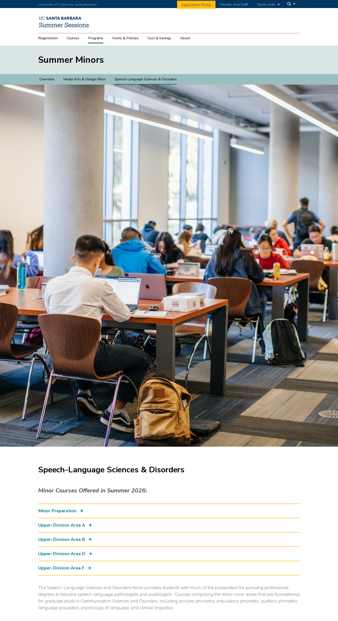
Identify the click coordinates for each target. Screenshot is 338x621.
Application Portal (196, 5)
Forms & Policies (125, 40)
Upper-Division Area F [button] (61, 568)
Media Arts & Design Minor (84, 79)
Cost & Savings (159, 40)
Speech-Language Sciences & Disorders (146, 79)
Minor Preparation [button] (57, 511)
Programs (95, 40)
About (185, 40)
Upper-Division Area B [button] (61, 539)
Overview (46, 79)
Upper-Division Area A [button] (61, 525)
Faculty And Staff (234, 4)
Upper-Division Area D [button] (61, 554)
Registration (48, 40)
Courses (73, 40)
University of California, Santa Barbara (67, 4)
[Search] (291, 4)
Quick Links (266, 4)
